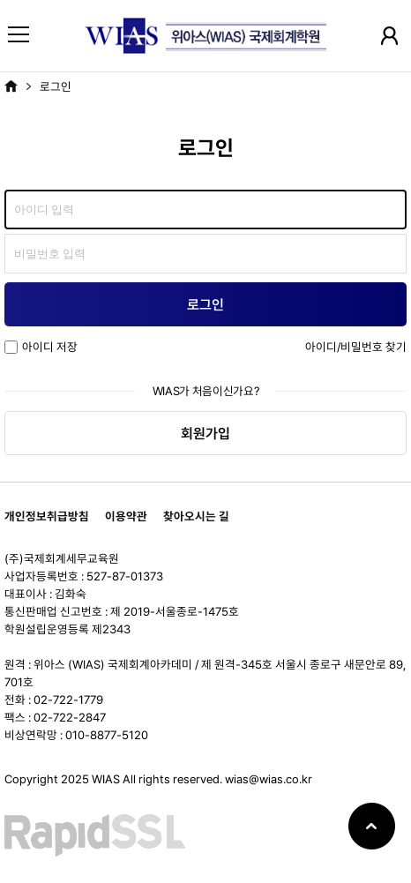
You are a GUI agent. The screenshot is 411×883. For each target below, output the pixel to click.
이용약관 (126, 516)
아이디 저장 (41, 347)
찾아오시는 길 (196, 516)
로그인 (55, 86)
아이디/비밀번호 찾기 (356, 347)
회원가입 (205, 433)
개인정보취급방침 (46, 516)
